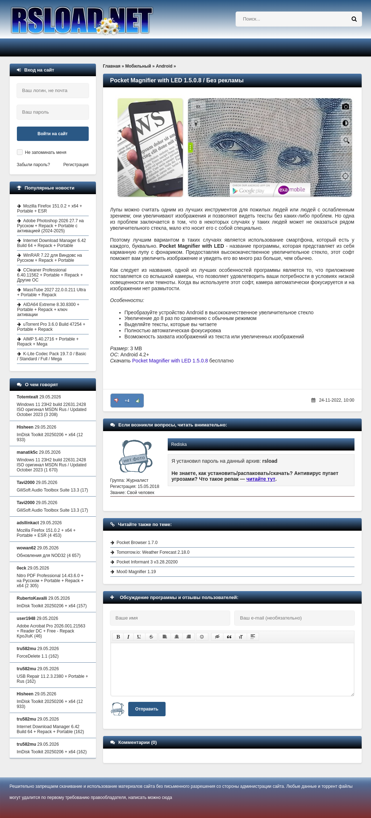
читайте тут (260, 479)
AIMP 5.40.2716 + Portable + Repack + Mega (48, 342)
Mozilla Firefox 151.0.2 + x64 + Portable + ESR (49, 209)
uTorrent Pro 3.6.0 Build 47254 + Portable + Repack (51, 327)
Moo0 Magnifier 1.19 (136, 571)
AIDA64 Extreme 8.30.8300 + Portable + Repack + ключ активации (48, 309)
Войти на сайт (53, 133)
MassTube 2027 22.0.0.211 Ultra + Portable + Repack (51, 292)
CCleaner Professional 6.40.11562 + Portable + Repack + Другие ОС (50, 275)
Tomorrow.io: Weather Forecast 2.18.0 (153, 552)
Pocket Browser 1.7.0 (137, 542)
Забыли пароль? (33, 164)
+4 (127, 400)
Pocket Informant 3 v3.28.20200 (147, 562)
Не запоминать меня (45, 152)
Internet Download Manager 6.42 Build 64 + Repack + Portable (51, 243)
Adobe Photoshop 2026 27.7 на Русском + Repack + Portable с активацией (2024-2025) (50, 225)
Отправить (146, 709)
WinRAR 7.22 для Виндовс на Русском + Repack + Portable (49, 258)
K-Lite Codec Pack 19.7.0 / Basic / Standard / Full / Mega (51, 356)
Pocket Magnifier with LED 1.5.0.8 (170, 361)
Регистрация (75, 164)
